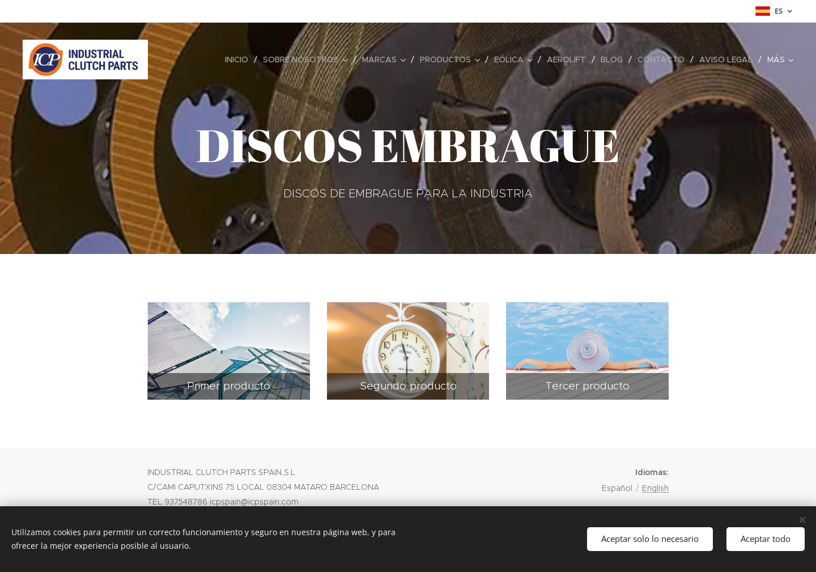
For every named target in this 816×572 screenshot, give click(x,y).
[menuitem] (239, 59)
